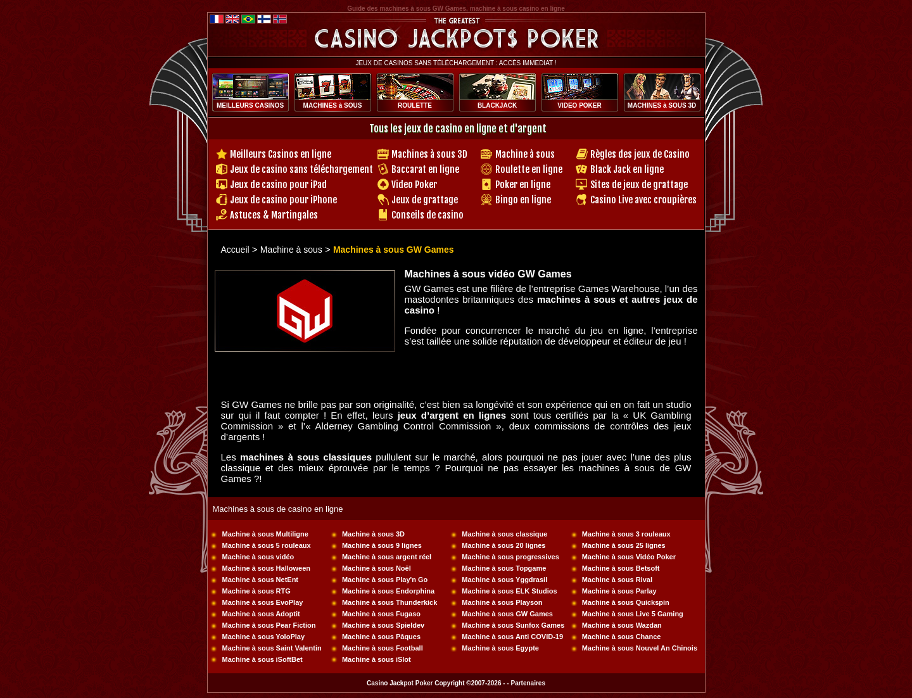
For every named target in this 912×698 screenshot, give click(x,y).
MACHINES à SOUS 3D (662, 105)
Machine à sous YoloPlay (263, 636)
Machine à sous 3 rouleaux (626, 534)
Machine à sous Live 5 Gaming (632, 614)
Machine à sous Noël (376, 568)
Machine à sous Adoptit (261, 614)
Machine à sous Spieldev (383, 625)
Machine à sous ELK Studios (509, 591)
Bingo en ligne (523, 200)
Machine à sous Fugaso (381, 614)
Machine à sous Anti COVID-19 (512, 636)
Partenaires (527, 683)
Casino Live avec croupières (643, 200)
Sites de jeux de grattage (639, 185)
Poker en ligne (522, 185)
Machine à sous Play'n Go (385, 579)
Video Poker (414, 185)
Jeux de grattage (424, 200)
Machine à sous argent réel (386, 557)
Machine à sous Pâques (381, 636)
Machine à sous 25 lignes (624, 545)
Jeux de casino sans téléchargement (301, 169)
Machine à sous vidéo (258, 557)
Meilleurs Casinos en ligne (280, 154)
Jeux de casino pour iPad (278, 185)
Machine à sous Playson (502, 602)
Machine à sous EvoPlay (262, 602)
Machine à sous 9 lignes (382, 545)
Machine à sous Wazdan (622, 625)
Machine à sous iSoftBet (262, 659)
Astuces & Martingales (274, 215)
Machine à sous (525, 154)
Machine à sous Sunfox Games (513, 625)
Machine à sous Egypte (500, 648)
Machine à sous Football (382, 648)
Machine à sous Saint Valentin (272, 648)
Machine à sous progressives (510, 557)
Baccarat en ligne (425, 169)
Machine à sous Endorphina (388, 591)
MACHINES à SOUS (332, 105)
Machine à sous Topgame (504, 568)
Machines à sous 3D (429, 154)
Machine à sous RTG (256, 591)
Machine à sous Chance (621, 636)
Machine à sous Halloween (266, 568)
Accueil (235, 249)
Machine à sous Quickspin (625, 602)
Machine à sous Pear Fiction (269, 625)
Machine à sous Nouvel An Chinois (639, 648)
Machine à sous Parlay (619, 591)
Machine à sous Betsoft (621, 568)
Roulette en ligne (528, 169)
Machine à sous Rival (617, 579)
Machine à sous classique (504, 534)
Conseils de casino (427, 215)
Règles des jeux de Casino (640, 154)
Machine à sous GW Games (507, 614)
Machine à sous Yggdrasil (504, 579)
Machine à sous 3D (373, 534)
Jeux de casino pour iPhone (283, 200)
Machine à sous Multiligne (265, 534)
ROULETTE (415, 105)
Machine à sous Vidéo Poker (629, 557)
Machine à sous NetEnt (260, 579)
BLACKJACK (497, 105)
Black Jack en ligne (627, 169)
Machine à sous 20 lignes (503, 545)
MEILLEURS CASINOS (250, 105)
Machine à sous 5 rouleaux (266, 545)
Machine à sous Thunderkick (389, 602)
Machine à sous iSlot (376, 659)
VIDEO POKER (579, 105)
